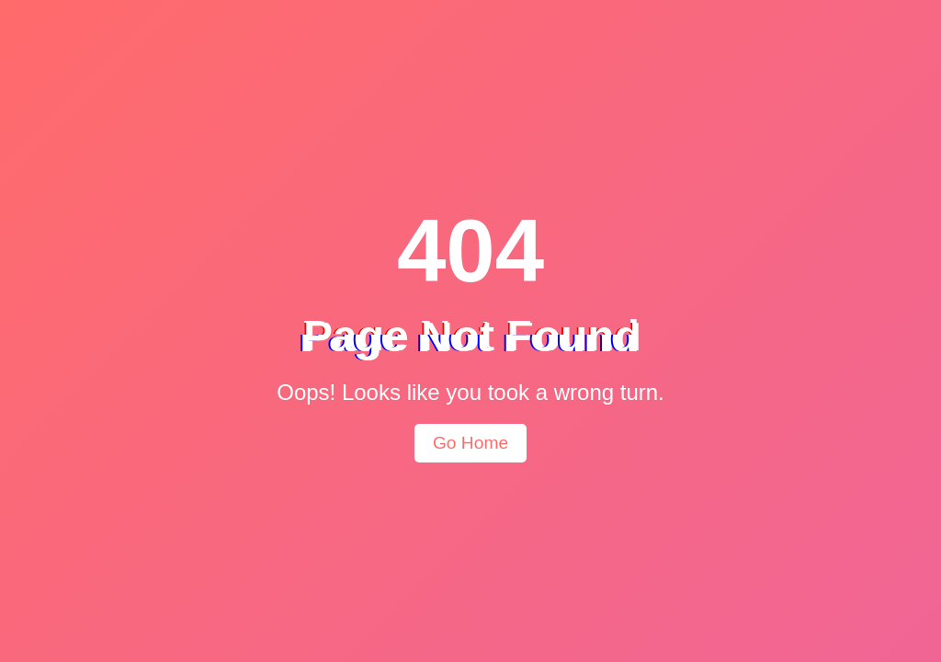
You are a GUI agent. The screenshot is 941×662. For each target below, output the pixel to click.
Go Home (470, 442)
